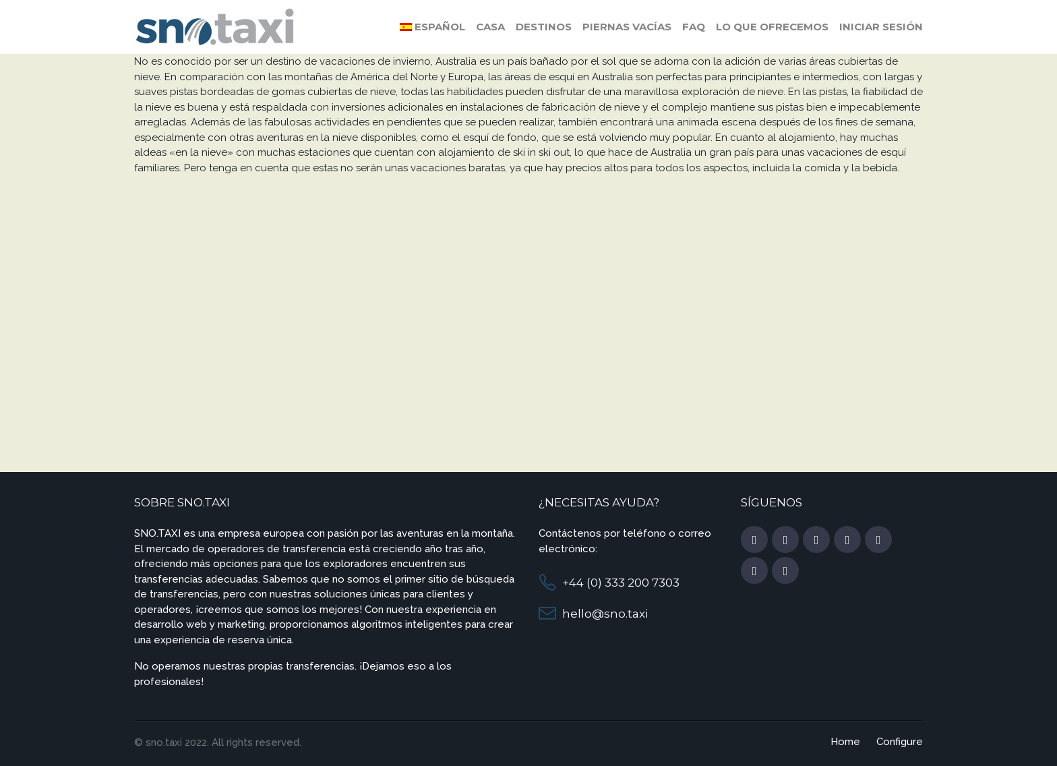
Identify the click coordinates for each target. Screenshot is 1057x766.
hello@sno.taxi (605, 613)
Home (845, 742)
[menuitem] (433, 27)
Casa (490, 26)
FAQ (693, 26)
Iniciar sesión (881, 26)
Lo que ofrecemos (772, 26)
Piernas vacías (626, 26)
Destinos (544, 26)
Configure (899, 742)
